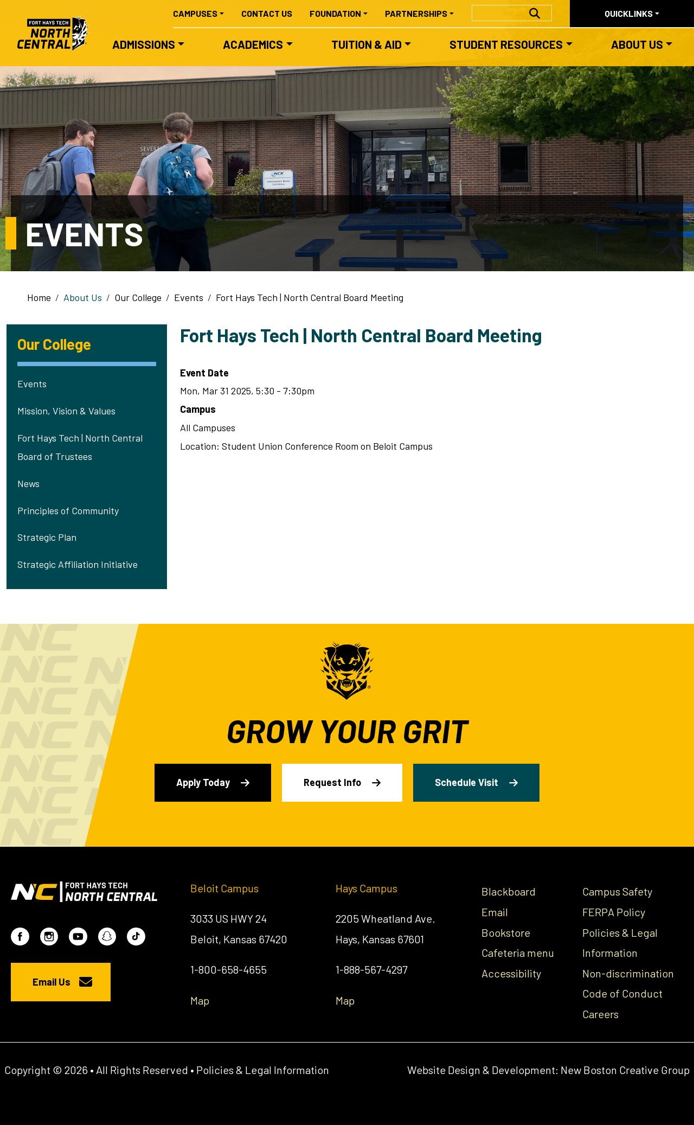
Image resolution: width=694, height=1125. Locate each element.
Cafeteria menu (517, 952)
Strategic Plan (46, 537)
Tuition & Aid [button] (366, 44)
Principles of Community (68, 510)
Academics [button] (253, 44)
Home (39, 297)
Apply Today (203, 782)
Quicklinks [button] (629, 13)
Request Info (332, 782)
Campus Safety (617, 891)
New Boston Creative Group (625, 1069)
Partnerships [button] (416, 13)
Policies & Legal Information (262, 1069)
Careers (600, 1013)
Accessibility (511, 973)
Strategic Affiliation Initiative (77, 564)
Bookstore (505, 932)
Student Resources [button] (506, 44)
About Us (82, 297)
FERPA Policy (613, 911)
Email (494, 911)
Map (199, 1000)
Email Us (51, 982)
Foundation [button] (335, 13)
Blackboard (508, 891)
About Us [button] (637, 44)
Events (188, 297)
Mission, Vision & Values (66, 411)
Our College (138, 297)
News (28, 483)
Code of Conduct (622, 993)
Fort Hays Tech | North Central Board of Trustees (80, 447)
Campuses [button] (195, 13)
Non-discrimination (628, 973)
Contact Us (266, 13)
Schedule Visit (466, 782)
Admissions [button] (143, 44)
